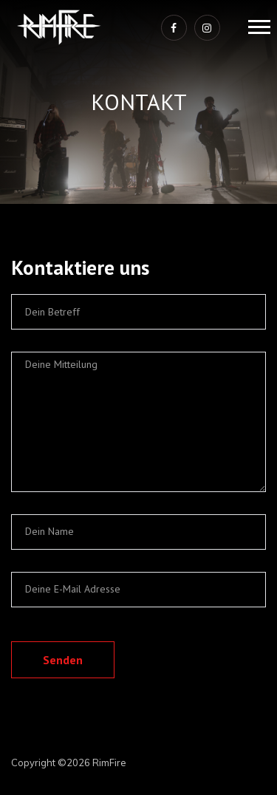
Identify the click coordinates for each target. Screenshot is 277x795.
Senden (63, 659)
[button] (258, 24)
